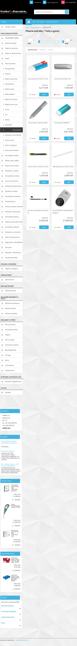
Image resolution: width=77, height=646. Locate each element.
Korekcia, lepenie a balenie (14, 206)
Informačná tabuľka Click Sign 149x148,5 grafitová (15, 487)
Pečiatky (8, 392)
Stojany (7, 334)
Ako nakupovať (41, 22)
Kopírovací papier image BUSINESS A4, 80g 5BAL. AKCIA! (15, 577)
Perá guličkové (10, 68)
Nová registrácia (52, 2)
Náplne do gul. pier (11, 79)
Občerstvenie (9, 279)
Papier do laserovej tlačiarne (11, 49)
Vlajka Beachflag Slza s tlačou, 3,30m (15, 506)
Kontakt (48, 27)
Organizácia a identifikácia (14, 242)
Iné (6, 114)
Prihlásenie (38, 2)
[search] (67, 12)
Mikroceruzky (10, 89)
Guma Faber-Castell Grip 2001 (38, 123)
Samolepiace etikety (12, 155)
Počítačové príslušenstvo (13, 186)
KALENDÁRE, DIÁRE (12, 38)
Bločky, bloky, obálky (12, 160)
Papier (7, 58)
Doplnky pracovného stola (14, 222)
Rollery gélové (10, 94)
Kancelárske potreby (12, 217)
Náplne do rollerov (11, 99)
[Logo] (14, 12)
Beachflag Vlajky (10, 350)
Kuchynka (8, 247)
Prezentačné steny (11, 329)
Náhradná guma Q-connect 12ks (63, 166)
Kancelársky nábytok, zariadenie (12, 228)
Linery (7, 109)
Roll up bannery (10, 324)
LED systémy (9, 365)
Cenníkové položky (11, 257)
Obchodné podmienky (52, 22)
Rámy (7, 360)
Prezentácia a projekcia (13, 196)
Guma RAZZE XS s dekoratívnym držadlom (62, 211)
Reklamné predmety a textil (12, 304)
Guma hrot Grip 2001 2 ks (62, 79)
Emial (3, 623)
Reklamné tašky (10, 308)
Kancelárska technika (12, 176)
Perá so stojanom (11, 145)
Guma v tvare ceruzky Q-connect (38, 166)
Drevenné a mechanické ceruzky (13, 136)
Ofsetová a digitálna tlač (13, 381)
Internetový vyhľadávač (8, 611)
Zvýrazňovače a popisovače (10, 202)
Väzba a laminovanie (12, 165)
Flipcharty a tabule (11, 191)
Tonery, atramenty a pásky (12, 182)
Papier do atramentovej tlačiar (13, 54)
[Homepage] (29, 21)
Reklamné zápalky (11, 313)
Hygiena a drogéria (11, 268)
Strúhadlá (8, 125)
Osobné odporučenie (7, 617)
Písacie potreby (10, 63)
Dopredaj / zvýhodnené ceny (13, 253)
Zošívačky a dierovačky (12, 211)
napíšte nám (6, 428)
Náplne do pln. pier (11, 104)
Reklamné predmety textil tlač (36, 27)
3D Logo (8, 355)
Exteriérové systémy (12, 345)
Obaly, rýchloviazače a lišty (12, 238)
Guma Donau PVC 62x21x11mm (38, 79)
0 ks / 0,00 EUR (70, 2)
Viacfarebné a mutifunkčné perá (11, 85)
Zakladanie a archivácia (13, 232)
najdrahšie (50, 50)
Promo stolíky (9, 340)
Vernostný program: (8, 451)
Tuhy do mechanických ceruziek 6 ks (37, 211)
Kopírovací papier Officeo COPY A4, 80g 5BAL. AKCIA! (15, 560)
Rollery (7, 119)
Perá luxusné (9, 140)
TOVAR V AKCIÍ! (10, 27)
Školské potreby (10, 290)
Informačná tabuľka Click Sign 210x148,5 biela (15, 533)
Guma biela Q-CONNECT (62, 123)
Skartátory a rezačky (12, 171)
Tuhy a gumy (16, 130)
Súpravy (8, 74)
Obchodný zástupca (7, 605)
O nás (33, 22)
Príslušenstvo (9, 370)
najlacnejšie (42, 50)
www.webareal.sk (22, 640)
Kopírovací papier (11, 43)
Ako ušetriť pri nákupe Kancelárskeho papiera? (9, 442)
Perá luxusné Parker (12, 150)
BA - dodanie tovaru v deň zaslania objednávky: (10, 465)
